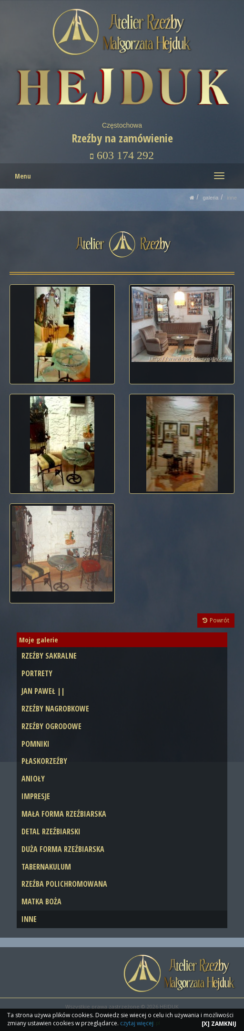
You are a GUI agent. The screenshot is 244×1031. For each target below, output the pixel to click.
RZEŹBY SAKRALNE (49, 656)
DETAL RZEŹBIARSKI (51, 831)
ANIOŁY (33, 778)
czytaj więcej (136, 1023)
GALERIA (210, 197)
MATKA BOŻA (41, 901)
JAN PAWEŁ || (43, 691)
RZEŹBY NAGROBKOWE (55, 708)
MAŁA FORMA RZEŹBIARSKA (63, 814)
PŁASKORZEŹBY (44, 761)
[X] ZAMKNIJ (219, 1024)
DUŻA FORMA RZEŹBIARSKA (62, 849)
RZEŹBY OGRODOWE (51, 726)
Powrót (216, 620)
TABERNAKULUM (46, 866)
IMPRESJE (35, 796)
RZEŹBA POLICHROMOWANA (64, 884)
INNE (232, 197)
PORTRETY (36, 673)
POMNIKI (35, 744)
